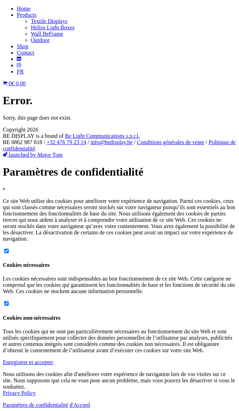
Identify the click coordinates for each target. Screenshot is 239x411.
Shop (22, 46)
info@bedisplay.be (111, 142)
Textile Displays (49, 21)
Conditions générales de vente (170, 142)
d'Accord (80, 405)
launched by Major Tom (33, 155)
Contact (25, 53)
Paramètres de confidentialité (35, 405)
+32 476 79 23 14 (66, 142)
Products (26, 15)
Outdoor (40, 40)
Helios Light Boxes (52, 27)
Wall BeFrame (47, 34)
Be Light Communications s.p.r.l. (102, 136)
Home (23, 9)
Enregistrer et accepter (28, 362)
